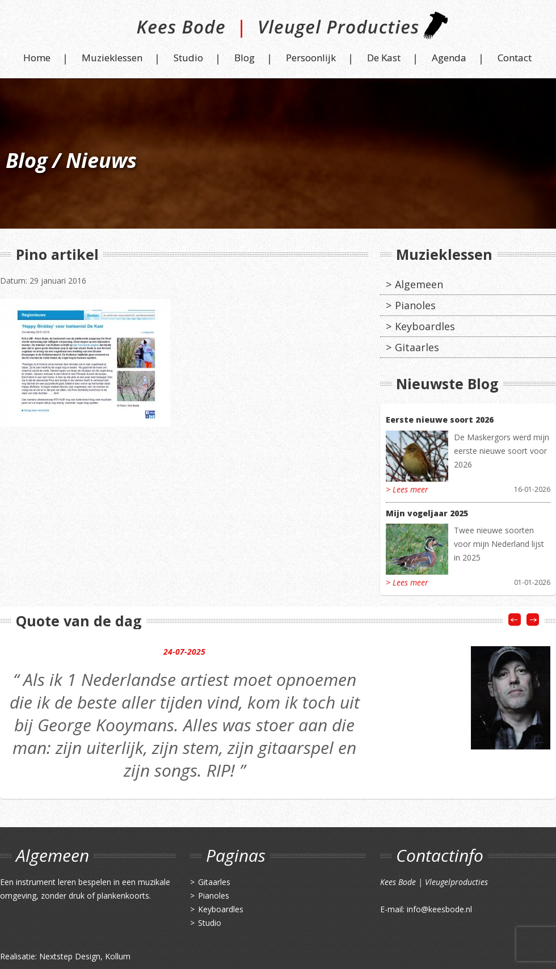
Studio (188, 57)
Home (36, 57)
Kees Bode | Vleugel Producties (278, 30)
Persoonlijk (311, 57)
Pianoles (415, 305)
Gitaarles (417, 347)
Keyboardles (425, 326)
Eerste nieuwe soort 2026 (440, 419)
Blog (244, 57)
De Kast (384, 57)
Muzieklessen (112, 57)
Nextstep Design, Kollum (84, 956)
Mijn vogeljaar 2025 (427, 513)
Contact (515, 57)
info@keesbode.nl (439, 909)
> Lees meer (407, 489)
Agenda (449, 57)
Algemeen (419, 284)
